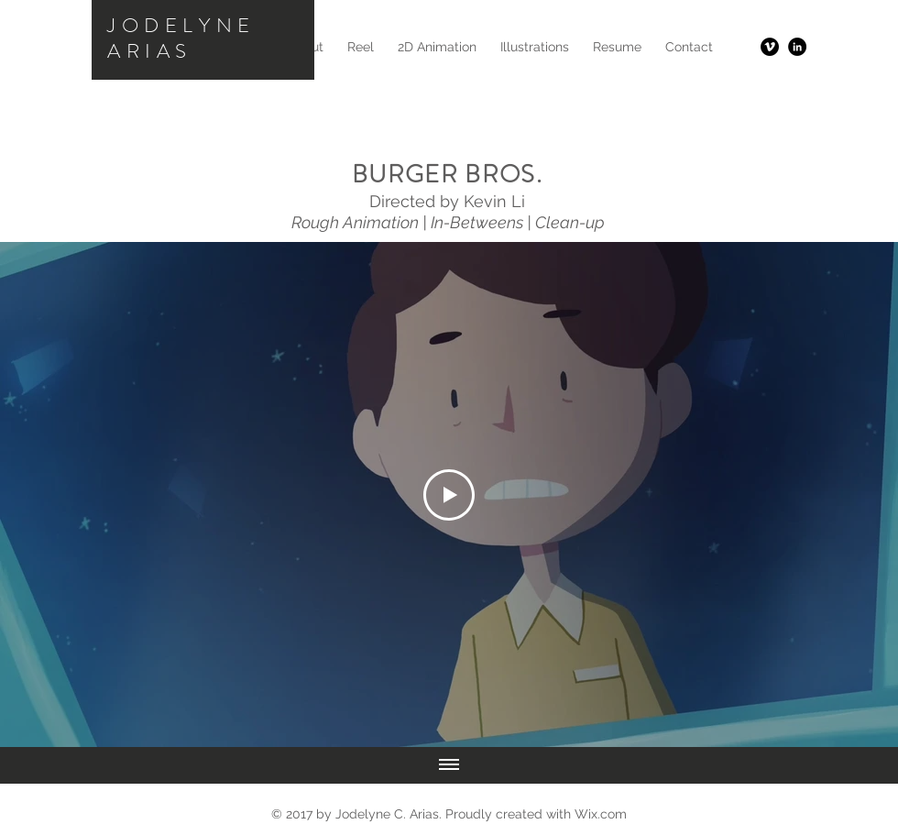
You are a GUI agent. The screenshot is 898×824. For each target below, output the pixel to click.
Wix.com (601, 814)
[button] (437, 46)
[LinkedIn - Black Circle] (797, 47)
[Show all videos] (449, 765)
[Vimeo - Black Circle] (770, 47)
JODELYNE (181, 25)
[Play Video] (449, 495)
